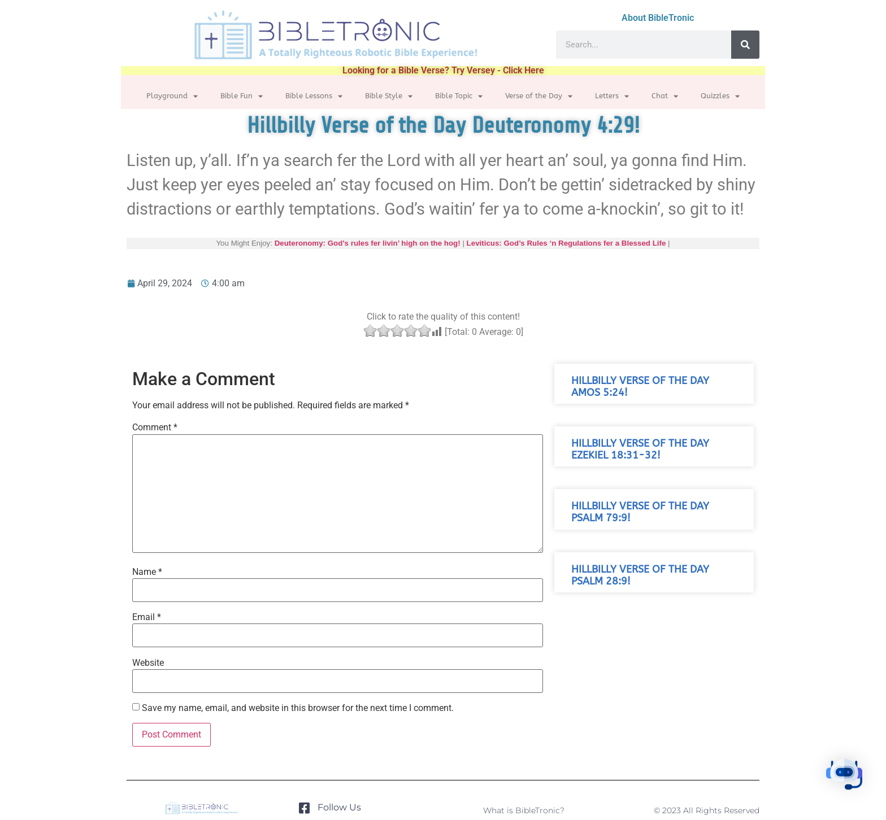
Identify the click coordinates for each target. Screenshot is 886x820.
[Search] (745, 44)
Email (146, 617)
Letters (612, 96)
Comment (154, 427)
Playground (172, 96)
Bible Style (388, 96)
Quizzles (720, 96)
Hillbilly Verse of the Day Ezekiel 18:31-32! (640, 449)
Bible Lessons (313, 96)
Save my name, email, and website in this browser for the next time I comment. (298, 708)
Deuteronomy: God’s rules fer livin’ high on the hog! (368, 243)
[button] (851, 783)
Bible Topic (459, 96)
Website (148, 663)
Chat (665, 96)
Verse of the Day (538, 96)
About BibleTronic (658, 17)
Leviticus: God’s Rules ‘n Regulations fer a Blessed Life (566, 243)
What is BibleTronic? (523, 810)
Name (147, 572)
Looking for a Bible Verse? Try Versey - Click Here (443, 70)
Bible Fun (241, 96)
